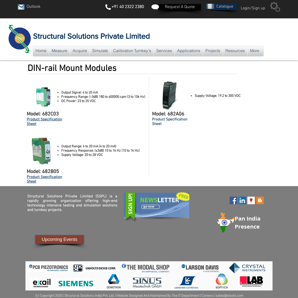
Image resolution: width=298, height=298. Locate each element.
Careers (207, 296)
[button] (224, 6)
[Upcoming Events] (59, 239)
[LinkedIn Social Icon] (242, 200)
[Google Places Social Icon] (251, 200)
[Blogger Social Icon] (260, 200)
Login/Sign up (253, 8)
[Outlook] (33, 7)
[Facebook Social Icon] (233, 200)
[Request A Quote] (180, 7)
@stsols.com (233, 296)
